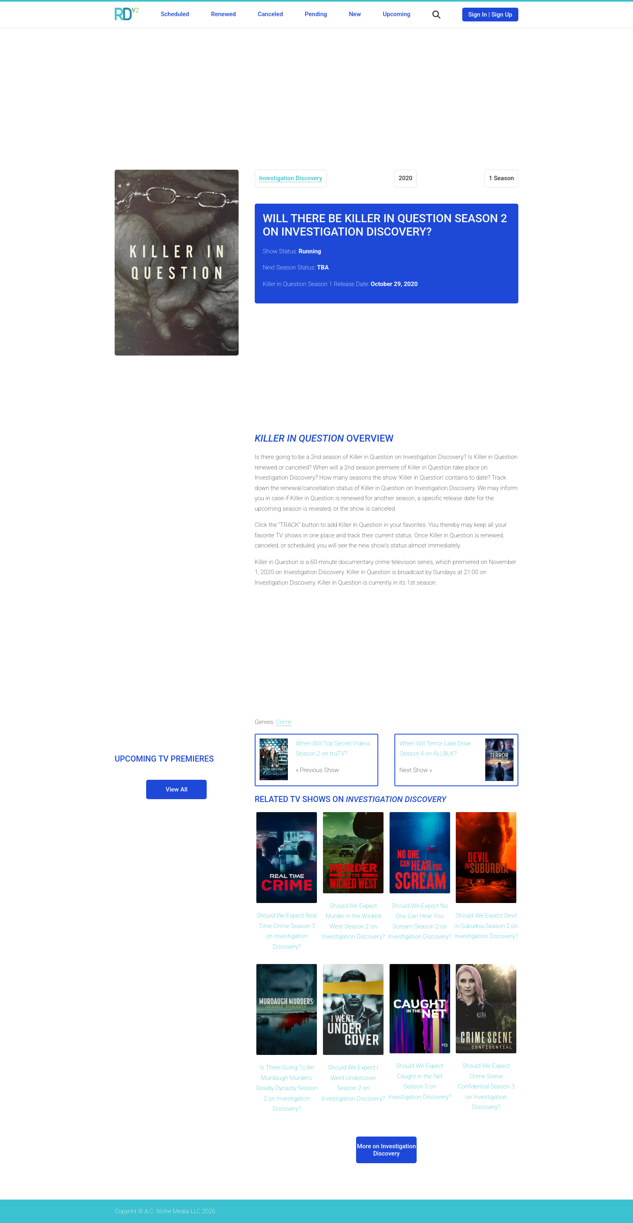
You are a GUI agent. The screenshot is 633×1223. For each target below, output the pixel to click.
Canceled (270, 14)
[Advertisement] (316, 92)
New (355, 14)
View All (176, 789)
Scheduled (175, 14)
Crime (283, 722)
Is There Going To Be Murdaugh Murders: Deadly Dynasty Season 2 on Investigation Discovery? (286, 1088)
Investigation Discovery (290, 178)
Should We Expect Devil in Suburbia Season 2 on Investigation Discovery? (486, 926)
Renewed (223, 14)
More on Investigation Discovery (386, 1150)
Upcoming (396, 14)
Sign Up (501, 14)
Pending (316, 14)
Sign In (477, 14)
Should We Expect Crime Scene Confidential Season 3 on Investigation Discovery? (485, 1086)
